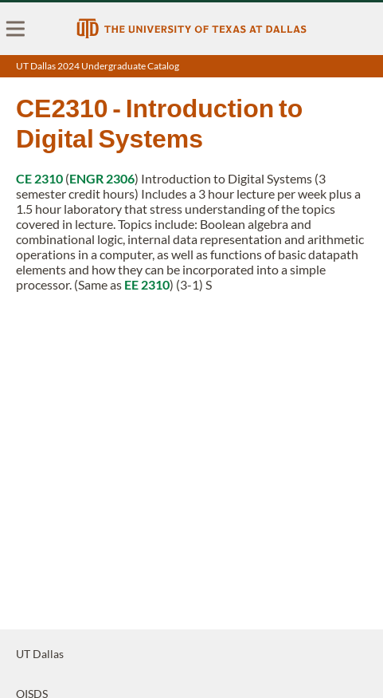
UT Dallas (40, 654)
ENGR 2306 (102, 178)
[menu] (16, 28)
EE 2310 (147, 284)
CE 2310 (39, 178)
